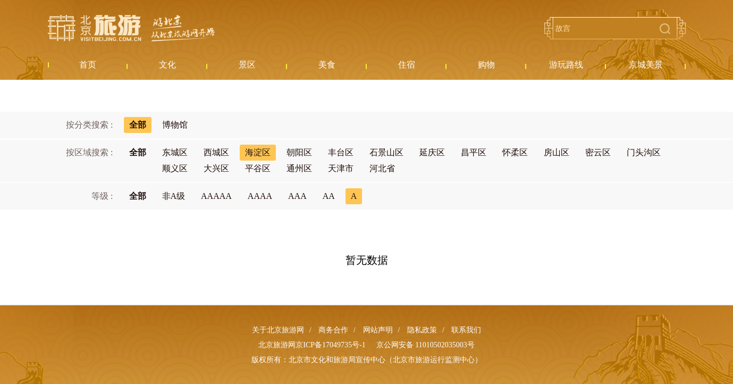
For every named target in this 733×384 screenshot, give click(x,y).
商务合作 (333, 330)
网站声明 (378, 330)
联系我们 (466, 330)
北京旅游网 (131, 28)
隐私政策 (422, 330)
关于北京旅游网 (278, 330)
